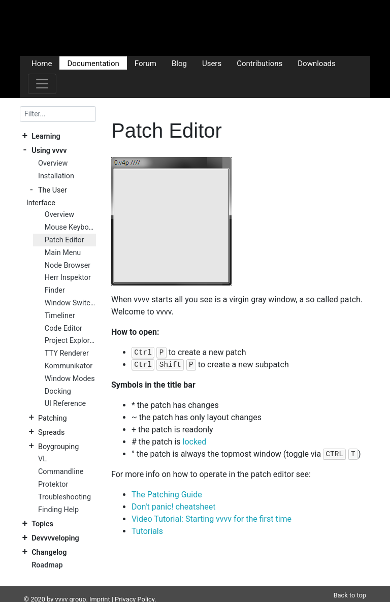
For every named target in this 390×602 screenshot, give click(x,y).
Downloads (317, 63)
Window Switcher (70, 303)
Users (211, 63)
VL (42, 459)
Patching (52, 418)
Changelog (49, 552)
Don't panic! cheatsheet (173, 507)
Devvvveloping (55, 538)
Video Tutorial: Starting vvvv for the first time (211, 519)
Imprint (99, 587)
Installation (56, 176)
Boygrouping (58, 446)
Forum (145, 63)
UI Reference (65, 403)
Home (41, 63)
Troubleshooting (64, 497)
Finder (55, 290)
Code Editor (63, 328)
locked (195, 442)
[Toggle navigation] (42, 84)
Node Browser (67, 265)
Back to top (350, 583)
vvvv (61, 587)
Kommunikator (68, 366)
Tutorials (147, 531)
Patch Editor (64, 240)
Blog (179, 63)
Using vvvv (49, 150)
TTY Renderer (67, 353)
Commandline (60, 471)
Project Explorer (70, 340)
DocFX (64, 596)
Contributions (259, 63)
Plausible (196, 596)
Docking (58, 391)
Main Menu (63, 252)
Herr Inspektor (68, 277)
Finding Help (58, 509)
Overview (53, 163)
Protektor (53, 484)
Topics (42, 524)
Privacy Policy (134, 587)
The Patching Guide (167, 494)
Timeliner (60, 315)
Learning (45, 136)
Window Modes (70, 378)
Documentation (93, 63)
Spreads (51, 432)
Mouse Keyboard (70, 227)
